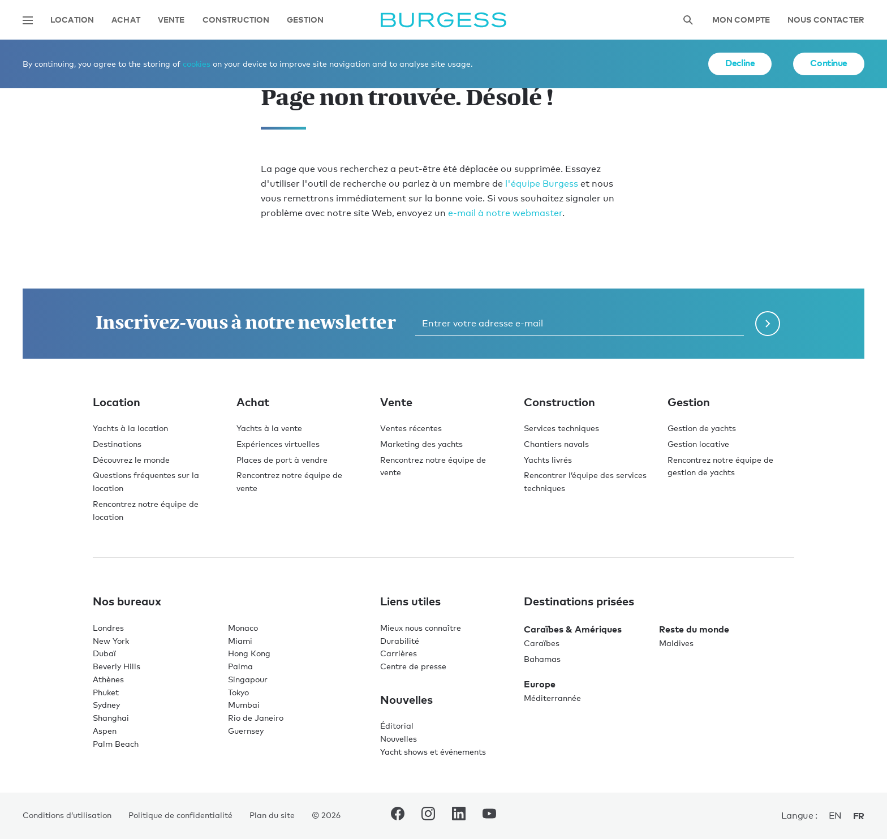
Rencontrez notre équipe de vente (289, 481)
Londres (108, 628)
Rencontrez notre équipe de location (146, 510)
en (835, 815)
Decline (740, 62)
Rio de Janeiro (255, 717)
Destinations (117, 444)
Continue (828, 62)
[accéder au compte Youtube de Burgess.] (489, 816)
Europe (540, 684)
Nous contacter (825, 20)
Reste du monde (694, 629)
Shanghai (111, 717)
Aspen (105, 730)
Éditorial (397, 725)
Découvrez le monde (131, 459)
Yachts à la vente (269, 428)
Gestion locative (698, 444)
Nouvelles (398, 738)
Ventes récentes (411, 428)
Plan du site (272, 815)
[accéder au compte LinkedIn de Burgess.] (458, 816)
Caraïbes (541, 643)
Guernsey (246, 730)
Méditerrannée (552, 698)
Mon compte (741, 20)
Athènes (108, 679)
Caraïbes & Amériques (573, 629)
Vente (171, 20)
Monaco (243, 628)
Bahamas (542, 659)
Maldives (676, 643)
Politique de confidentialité (180, 815)
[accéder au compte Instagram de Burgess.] (428, 816)
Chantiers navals (556, 444)
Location (72, 20)
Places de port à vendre (282, 459)
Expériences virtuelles (278, 444)
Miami (240, 641)
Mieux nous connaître (420, 628)
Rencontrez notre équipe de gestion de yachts (720, 466)
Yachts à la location (130, 428)
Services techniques (561, 428)
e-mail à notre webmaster (505, 213)
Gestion (305, 20)
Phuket (106, 692)
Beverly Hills (116, 666)
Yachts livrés (548, 459)
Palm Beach (116, 743)
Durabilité (399, 641)
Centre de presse (413, 666)
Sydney (106, 704)
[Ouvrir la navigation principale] (27, 20)
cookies (196, 63)
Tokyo (238, 692)
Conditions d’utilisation (67, 815)
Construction (236, 20)
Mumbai (244, 704)
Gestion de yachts (702, 428)
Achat (125, 20)
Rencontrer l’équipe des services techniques (585, 481)
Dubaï (104, 653)
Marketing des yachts (421, 444)
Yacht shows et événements (433, 751)
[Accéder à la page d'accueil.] (443, 20)
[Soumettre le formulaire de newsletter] (767, 323)
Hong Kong (249, 653)
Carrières (398, 653)
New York (111, 641)
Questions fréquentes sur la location (146, 481)
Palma (240, 666)
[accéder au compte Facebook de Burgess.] (397, 816)
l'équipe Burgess (541, 183)
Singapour (248, 679)
